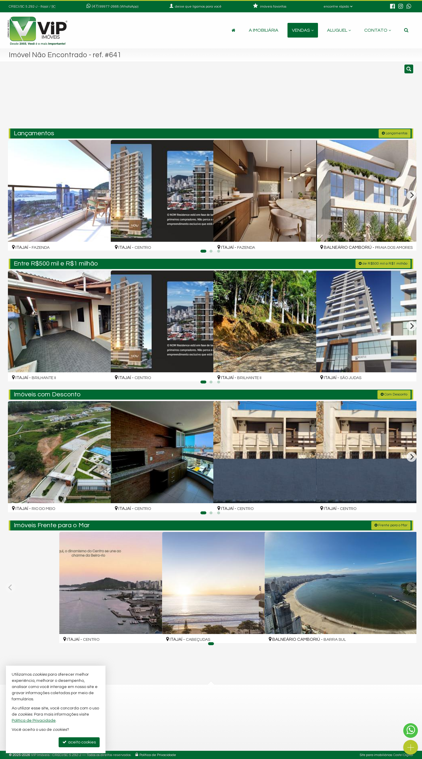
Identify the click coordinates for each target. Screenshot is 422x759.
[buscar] (330, 98)
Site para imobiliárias (376, 754)
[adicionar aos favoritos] (100, 241)
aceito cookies (79, 742)
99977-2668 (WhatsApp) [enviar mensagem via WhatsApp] (118, 7)
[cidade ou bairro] (276, 98)
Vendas (303, 30)
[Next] (411, 195)
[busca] (406, 30)
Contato (377, 30)
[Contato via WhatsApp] (410, 730)
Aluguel (339, 30)
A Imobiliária (263, 30)
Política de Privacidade (157, 754)
